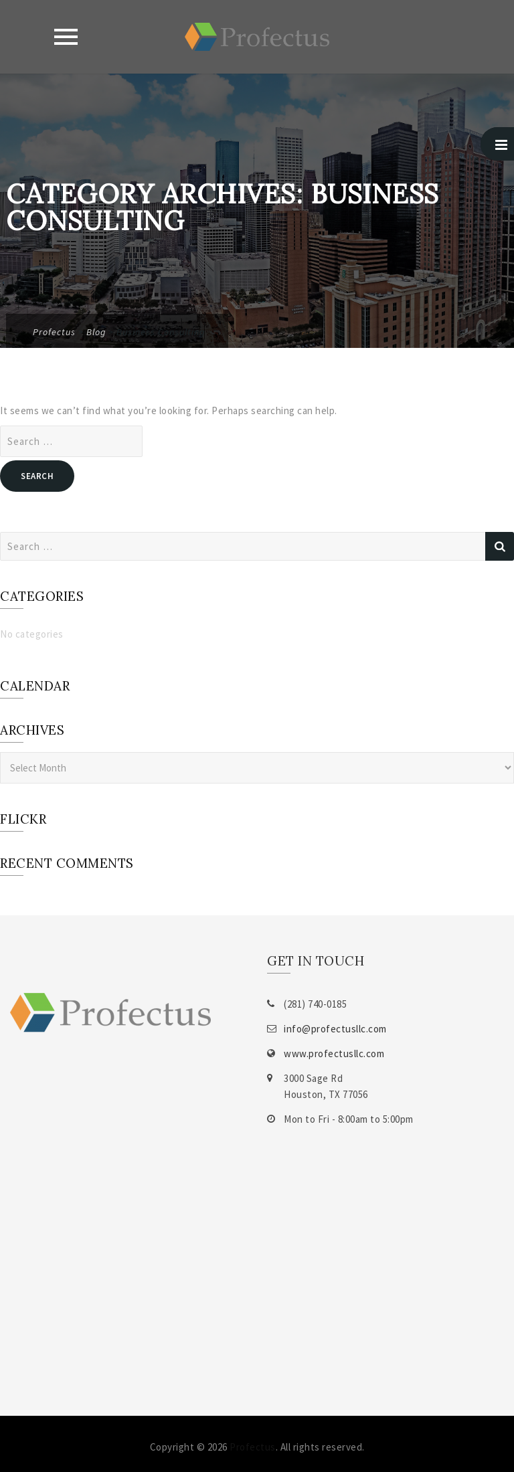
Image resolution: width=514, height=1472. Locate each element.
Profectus (253, 1447)
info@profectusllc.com (335, 1028)
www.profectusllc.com (334, 1053)
